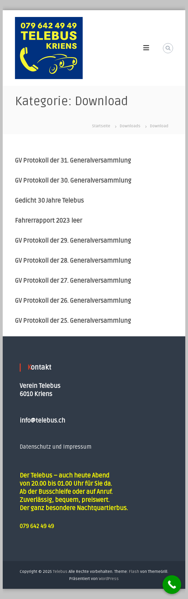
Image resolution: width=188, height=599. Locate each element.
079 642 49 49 (37, 526)
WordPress (109, 578)
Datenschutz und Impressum (55, 447)
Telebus (60, 571)
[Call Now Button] (172, 584)
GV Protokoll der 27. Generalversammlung (73, 280)
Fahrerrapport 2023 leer (48, 220)
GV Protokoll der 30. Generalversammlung (73, 180)
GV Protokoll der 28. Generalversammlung (73, 260)
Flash (134, 571)
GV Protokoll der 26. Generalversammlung (73, 300)
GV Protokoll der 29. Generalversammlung (73, 240)
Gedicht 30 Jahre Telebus (49, 200)
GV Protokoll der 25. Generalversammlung (73, 320)
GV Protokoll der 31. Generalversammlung (73, 160)
